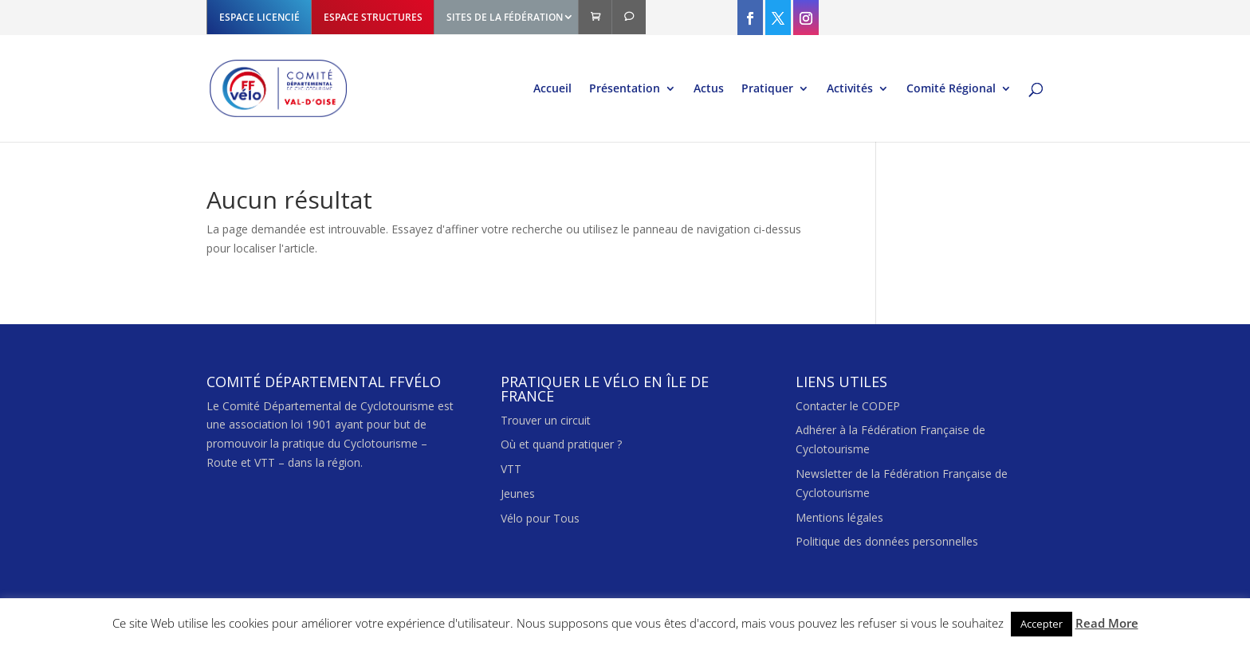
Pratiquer (767, 89)
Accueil (552, 89)
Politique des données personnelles (887, 541)
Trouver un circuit (546, 420)
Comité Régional (951, 89)
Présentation (624, 89)
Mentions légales (839, 517)
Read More (1106, 623)
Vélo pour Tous (540, 518)
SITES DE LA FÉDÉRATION (504, 17)
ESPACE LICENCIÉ (259, 17)
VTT (511, 468)
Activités (850, 89)
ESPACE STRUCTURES (373, 17)
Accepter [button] (1041, 624)
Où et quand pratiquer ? (561, 444)
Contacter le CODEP (848, 405)
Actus (709, 89)
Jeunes (518, 493)
